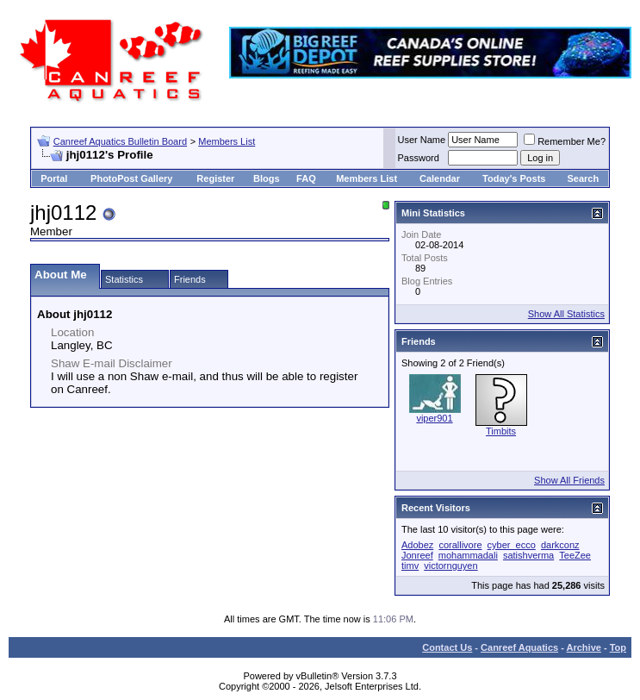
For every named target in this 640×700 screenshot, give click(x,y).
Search (584, 178)
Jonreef (417, 555)
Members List (226, 141)
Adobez (417, 545)
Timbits (501, 431)
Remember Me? (565, 141)
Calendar (439, 178)
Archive (584, 647)
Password (418, 158)
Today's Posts (513, 178)
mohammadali (468, 555)
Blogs (266, 178)
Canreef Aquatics (519, 647)
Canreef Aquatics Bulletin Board (120, 141)
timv (410, 565)
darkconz (560, 545)
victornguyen (450, 565)
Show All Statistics (566, 314)
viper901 (434, 418)
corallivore (460, 545)
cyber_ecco (512, 545)
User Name (422, 139)
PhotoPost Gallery (131, 178)
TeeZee (575, 555)
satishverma (528, 555)
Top (618, 647)
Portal (53, 178)
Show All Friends (569, 480)
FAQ (306, 178)
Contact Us (447, 647)
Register (215, 178)
